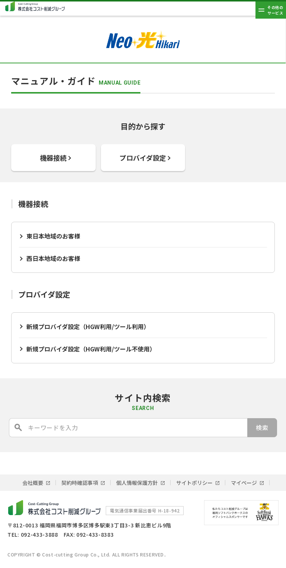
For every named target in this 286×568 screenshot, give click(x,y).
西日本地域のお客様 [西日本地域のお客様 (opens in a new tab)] (53, 258)
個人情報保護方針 (137, 482)
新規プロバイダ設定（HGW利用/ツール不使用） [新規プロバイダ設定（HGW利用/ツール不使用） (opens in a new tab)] (91, 348)
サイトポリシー (194, 482)
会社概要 (32, 482)
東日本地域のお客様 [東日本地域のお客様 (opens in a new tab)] (53, 235)
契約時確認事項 (79, 482)
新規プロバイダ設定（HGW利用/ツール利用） (88, 326)
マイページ (244, 482)
